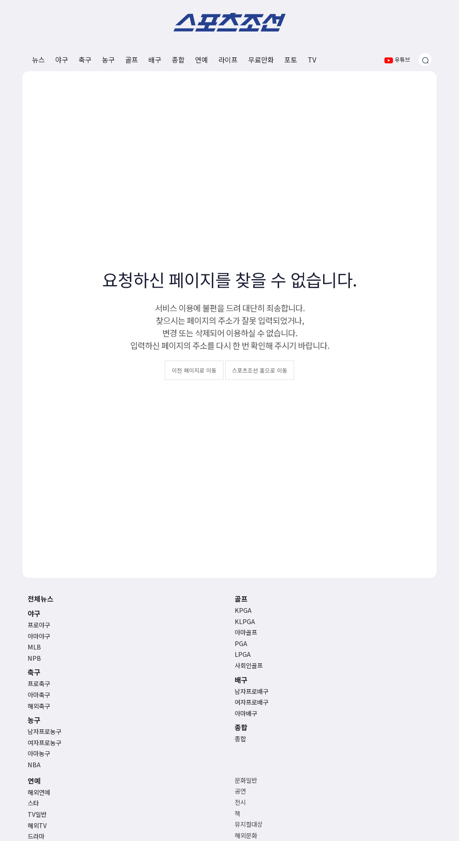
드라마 (36, 836)
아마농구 (39, 753)
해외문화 (246, 835)
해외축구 (39, 705)
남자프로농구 (44, 731)
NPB (34, 657)
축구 (85, 59)
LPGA (243, 654)
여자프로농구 (44, 742)
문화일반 (246, 780)
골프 (131, 59)
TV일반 (37, 814)
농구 (108, 59)
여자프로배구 (251, 701)
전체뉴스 (40, 598)
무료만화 (261, 59)
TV (312, 59)
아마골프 (246, 632)
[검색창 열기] (424, 59)
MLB (34, 646)
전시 (240, 801)
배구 (154, 59)
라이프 (228, 59)
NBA (34, 764)
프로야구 (39, 624)
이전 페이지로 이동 (194, 370)
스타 (33, 802)
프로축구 (39, 683)
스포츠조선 (229, 22)
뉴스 (38, 59)
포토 (290, 59)
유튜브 (397, 59)
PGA (241, 643)
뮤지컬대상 (249, 823)
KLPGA (245, 621)
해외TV (37, 825)
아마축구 (39, 694)
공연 (240, 790)
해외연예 (39, 792)
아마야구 (39, 635)
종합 (178, 59)
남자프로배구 (251, 691)
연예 (201, 59)
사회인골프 (249, 665)
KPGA (243, 610)
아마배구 (246, 713)
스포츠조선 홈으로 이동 (259, 370)
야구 (61, 59)
